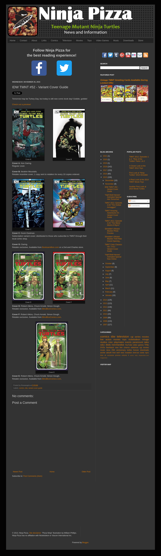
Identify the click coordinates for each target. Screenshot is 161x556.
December (109, 180)
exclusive (110, 355)
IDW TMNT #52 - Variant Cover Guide (111, 189)
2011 (105, 310)
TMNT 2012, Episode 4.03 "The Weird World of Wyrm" (113, 223)
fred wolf (116, 353)
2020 (105, 159)
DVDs (102, 347)
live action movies (110, 339)
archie (102, 353)
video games (138, 345)
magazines (103, 358)
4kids (108, 345)
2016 (105, 174)
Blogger (85, 542)
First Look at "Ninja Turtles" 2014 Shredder (138, 174)
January (108, 295)
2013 (105, 303)
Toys (89, 40)
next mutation (126, 353)
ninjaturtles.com (144, 355)
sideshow (134, 347)
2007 (105, 325)
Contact (23, 40)
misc (110, 342)
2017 (105, 170)
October (108, 263)
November (109, 184)
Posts (132, 201)
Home (12, 40)
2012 (105, 307)
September (110, 267)
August (108, 271)
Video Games (102, 40)
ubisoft (108, 353)
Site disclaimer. (35, 533)
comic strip (134, 355)
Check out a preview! (21, 104)
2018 (105, 167)
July (107, 274)
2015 (105, 177)
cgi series (136, 337)
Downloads (128, 40)
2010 (105, 314)
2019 (105, 163)
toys (124, 339)
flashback (110, 347)
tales (146, 342)
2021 (105, 156)
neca (108, 350)
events (128, 342)
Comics (54, 40)
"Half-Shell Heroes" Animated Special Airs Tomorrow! (113, 197)
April (107, 285)
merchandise (118, 345)
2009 (105, 318)
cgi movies (144, 347)
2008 (105, 321)
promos (118, 355)
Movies (79, 40)
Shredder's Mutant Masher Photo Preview (112, 231)
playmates (119, 342)
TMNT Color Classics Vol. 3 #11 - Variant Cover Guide (113, 248)
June (107, 278)
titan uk (103, 355)
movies (145, 337)
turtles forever (133, 350)
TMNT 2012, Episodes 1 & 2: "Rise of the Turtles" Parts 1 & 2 (139, 159)
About (34, 40)
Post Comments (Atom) (32, 476)
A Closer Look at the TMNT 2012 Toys (137, 167)
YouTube (128, 345)
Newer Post (17, 472)
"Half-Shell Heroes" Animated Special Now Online (113, 257)
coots (142, 353)
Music (116, 40)
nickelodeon (134, 339)
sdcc (102, 345)
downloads (144, 350)
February (109, 292)
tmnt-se (136, 353)
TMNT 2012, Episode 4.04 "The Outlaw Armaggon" (113, 205)
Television (67, 40)
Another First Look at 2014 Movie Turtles (137, 188)
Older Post (86, 472)
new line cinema (122, 347)
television (123, 336)
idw (26, 388)
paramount (138, 342)
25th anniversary (118, 350)
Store (140, 40)
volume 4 (125, 355)
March (108, 288)
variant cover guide (35, 388)
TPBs (146, 345)
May (107, 281)
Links (43, 40)
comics (21, 388)
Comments (134, 206)
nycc (147, 353)
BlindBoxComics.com (51, 309)
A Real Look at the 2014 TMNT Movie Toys (139, 181)
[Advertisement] (124, 127)
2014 (105, 300)
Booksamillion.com (50, 247)
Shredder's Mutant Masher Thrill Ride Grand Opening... (113, 239)
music (102, 350)
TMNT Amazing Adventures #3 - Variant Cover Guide (112, 214)
